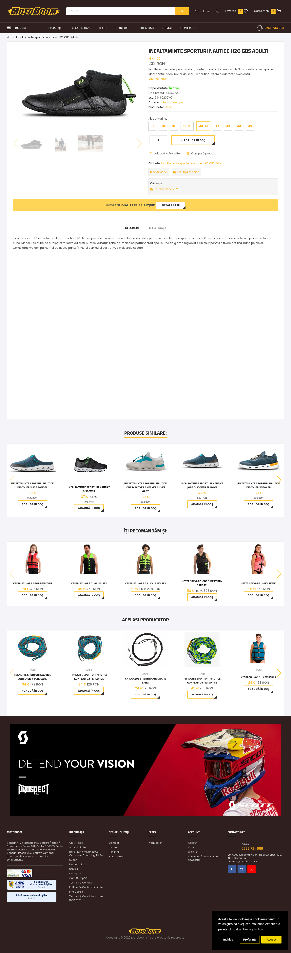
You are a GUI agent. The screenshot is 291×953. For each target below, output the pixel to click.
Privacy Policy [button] (253, 929)
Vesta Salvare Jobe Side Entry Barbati (202, 583)
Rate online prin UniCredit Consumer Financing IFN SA (86, 853)
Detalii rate (171, 205)
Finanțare (75, 873)
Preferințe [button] (249, 939)
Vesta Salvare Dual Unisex (89, 583)
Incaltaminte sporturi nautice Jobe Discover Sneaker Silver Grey (145, 487)
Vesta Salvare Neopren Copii (32, 583)
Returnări (114, 852)
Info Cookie (76, 891)
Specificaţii (157, 228)
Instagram (242, 869)
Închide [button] (228, 939)
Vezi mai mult (157, 79)
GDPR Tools (76, 842)
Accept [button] (271, 939)
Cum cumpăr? (78, 878)
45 (250, 126)
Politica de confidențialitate (86, 887)
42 (217, 126)
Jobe (168, 107)
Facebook (232, 869)
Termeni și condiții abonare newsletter (86, 898)
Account (193, 842)
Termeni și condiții (80, 882)
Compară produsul (204, 153)
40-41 (203, 126)
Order (191, 847)
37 (174, 126)
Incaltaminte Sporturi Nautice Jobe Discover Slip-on (202, 485)
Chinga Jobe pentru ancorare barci (145, 681)
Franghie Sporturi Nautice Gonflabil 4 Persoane (32, 677)
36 (163, 126)
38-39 (187, 126)
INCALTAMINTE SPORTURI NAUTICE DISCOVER (89, 489)
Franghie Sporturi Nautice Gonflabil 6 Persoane (202, 681)
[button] (279, 480)
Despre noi (75, 864)
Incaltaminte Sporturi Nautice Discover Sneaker (258, 485)
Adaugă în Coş (194, 140)
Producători (155, 842)
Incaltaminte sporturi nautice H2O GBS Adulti (47, 37)
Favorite (230, 11)
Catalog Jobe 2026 (165, 189)
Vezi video (158, 172)
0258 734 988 (274, 28)
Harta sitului (116, 856)
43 (228, 126)
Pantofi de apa (173, 102)
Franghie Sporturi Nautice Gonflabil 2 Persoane (88, 677)
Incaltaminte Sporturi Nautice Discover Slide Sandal (32, 485)
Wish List (193, 852)
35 (152, 126)
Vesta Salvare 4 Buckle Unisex (145, 583)
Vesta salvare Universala (258, 677)
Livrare (113, 847)
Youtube (251, 869)
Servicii (73, 869)
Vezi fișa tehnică (186, 172)
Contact (114, 842)
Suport (73, 860)
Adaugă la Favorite (167, 153)
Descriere (132, 228)
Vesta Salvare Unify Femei (258, 583)
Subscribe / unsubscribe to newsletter (204, 858)
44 (239, 126)
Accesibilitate (77, 847)
